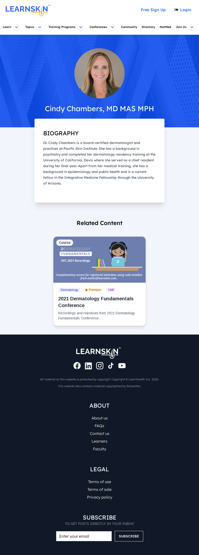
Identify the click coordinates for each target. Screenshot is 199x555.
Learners (99, 441)
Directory (149, 27)
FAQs (99, 425)
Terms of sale (99, 489)
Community (129, 27)
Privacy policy (99, 497)
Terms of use (99, 481)
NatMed (166, 27)
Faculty (99, 449)
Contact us (99, 433)
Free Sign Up (154, 9)
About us (99, 418)
